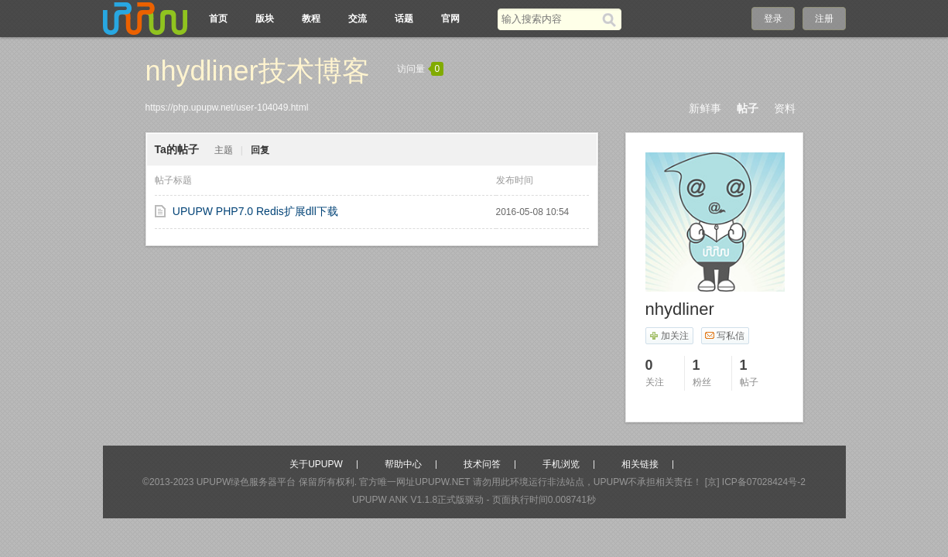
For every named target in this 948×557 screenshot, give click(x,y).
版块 (264, 18)
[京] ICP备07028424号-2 (755, 482)
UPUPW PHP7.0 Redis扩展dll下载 (255, 211)
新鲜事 (705, 108)
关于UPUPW (316, 464)
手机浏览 (561, 464)
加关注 (669, 335)
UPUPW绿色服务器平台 (246, 482)
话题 (404, 18)
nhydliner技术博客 (257, 71)
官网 (450, 18)
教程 (311, 18)
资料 (785, 108)
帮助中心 (403, 464)
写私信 (724, 335)
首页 (218, 18)
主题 (223, 150)
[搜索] (611, 19)
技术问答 (482, 464)
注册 (824, 18)
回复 (260, 150)
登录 (773, 18)
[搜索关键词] (549, 19)
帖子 (747, 108)
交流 (357, 18)
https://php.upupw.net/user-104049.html (227, 107)
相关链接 (640, 464)
